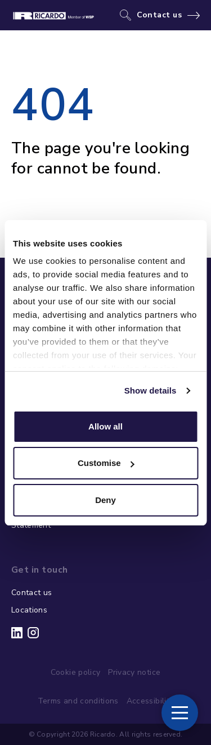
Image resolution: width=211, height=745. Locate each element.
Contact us (159, 15)
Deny (105, 500)
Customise (106, 463)
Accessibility (150, 701)
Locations (29, 610)
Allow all (105, 426)
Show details (150, 390)
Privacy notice (134, 672)
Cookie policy (76, 672)
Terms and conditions (78, 701)
